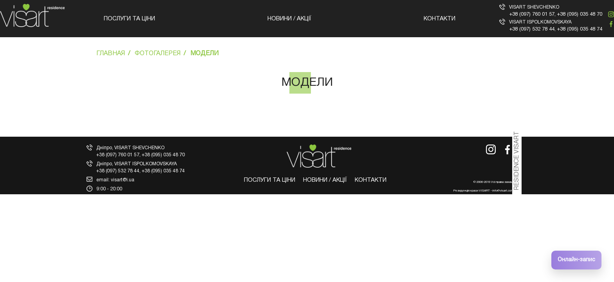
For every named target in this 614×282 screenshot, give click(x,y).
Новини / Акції (289, 19)
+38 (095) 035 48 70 (579, 14)
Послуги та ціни (129, 19)
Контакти (439, 19)
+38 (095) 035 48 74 (579, 29)
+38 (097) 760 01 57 (531, 14)
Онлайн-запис (576, 259)
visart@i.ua (122, 180)
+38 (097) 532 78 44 (531, 29)
